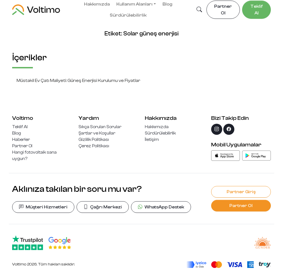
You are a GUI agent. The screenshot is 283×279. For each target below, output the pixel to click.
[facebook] (228, 129)
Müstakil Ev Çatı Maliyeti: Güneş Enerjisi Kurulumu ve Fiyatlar (78, 80)
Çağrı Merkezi (102, 207)
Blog (16, 133)
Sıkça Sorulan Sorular (99, 126)
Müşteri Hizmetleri (43, 207)
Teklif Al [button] (256, 10)
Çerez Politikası (93, 145)
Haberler (21, 139)
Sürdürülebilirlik (128, 15)
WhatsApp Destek (161, 207)
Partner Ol (22, 145)
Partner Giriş (241, 191)
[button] (199, 9)
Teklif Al (20, 126)
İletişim (152, 139)
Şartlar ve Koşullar (96, 133)
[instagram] (216, 129)
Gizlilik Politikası (93, 139)
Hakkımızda (157, 126)
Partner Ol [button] (223, 10)
